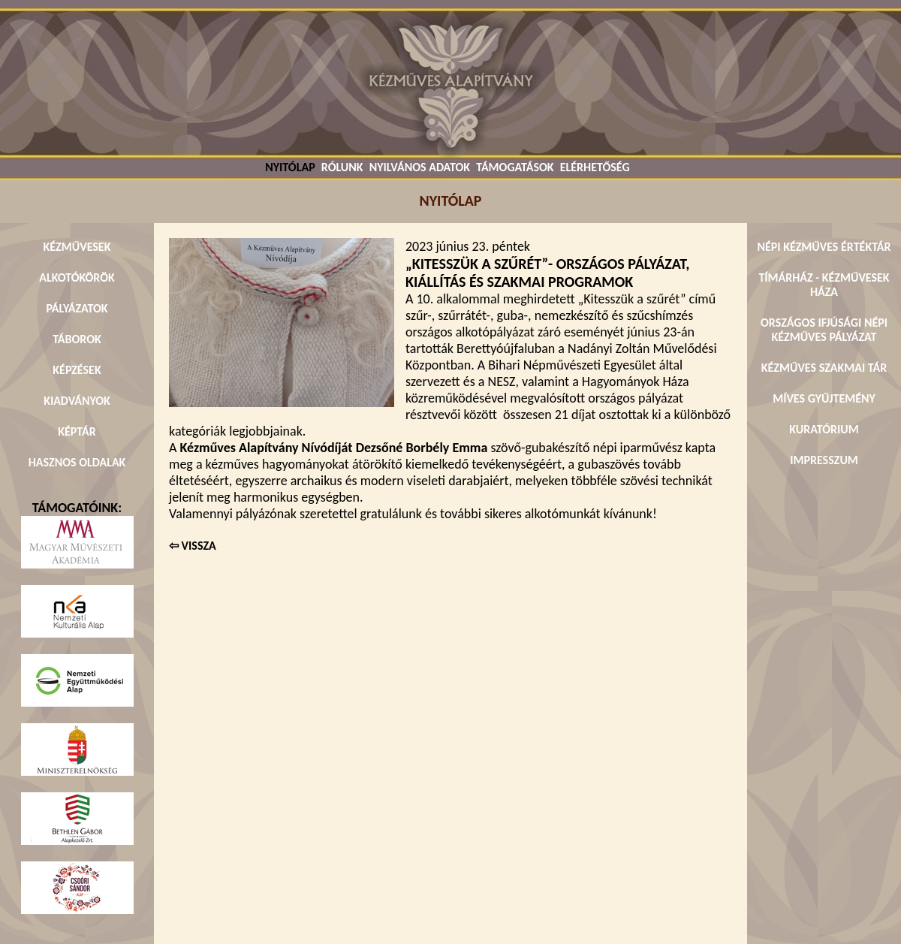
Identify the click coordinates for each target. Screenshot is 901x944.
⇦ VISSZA (192, 545)
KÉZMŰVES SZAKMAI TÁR (824, 367)
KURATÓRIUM (823, 429)
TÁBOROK (77, 339)
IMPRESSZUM (824, 460)
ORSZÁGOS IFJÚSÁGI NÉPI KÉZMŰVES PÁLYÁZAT (824, 329)
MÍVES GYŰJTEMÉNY (824, 398)
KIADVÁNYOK (77, 401)
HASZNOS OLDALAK (77, 462)
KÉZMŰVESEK (77, 247)
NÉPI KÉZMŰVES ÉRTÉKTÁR (823, 247)
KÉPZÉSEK (77, 370)
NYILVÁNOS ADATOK (419, 167)
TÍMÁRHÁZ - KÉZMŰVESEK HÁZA (823, 284)
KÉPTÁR (76, 431)
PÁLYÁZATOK (76, 308)
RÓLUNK (342, 167)
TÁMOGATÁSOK (514, 167)
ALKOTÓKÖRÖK (77, 277)
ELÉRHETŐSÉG (595, 167)
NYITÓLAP (290, 167)
